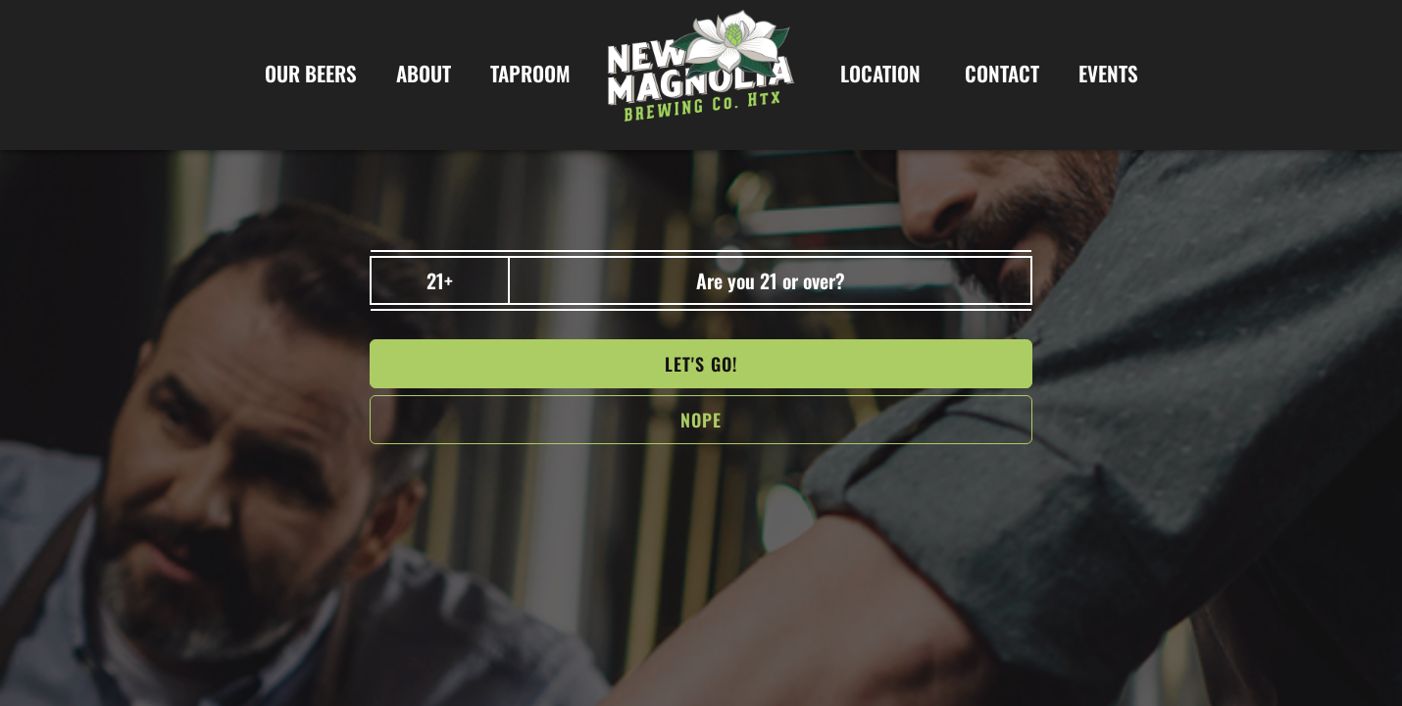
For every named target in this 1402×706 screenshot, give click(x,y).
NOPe (701, 419)
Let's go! (701, 364)
